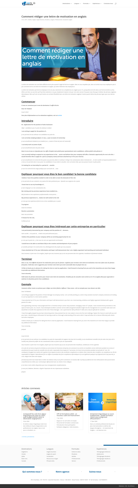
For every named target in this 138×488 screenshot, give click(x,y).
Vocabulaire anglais (67, 19)
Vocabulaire (50, 456)
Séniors (74, 461)
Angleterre (25, 452)
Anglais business (51, 452)
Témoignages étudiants (103, 456)
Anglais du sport (51, 454)
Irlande (24, 454)
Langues (76, 3)
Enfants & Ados (76, 452)
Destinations (66, 3)
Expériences (96, 3)
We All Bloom (131, 486)
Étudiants (47, 19)
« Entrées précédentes (27, 436)
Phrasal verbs (50, 461)
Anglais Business (40, 19)
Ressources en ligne (52, 458)
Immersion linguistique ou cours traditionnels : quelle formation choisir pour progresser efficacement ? (102, 416)
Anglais (34, 19)
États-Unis (24, 458)
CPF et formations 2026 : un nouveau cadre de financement (68, 415)
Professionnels (58, 19)
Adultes (30, 19)
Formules (86, 3)
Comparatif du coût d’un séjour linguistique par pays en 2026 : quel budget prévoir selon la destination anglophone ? (34, 416)
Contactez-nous (108, 3)
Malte (23, 456)
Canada (24, 461)
